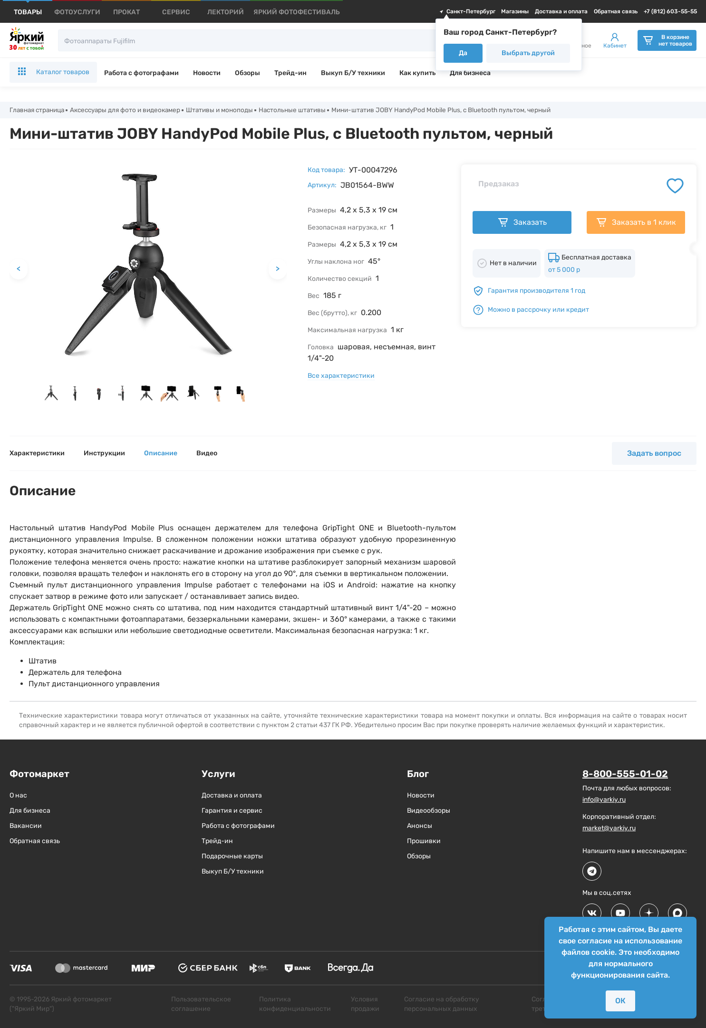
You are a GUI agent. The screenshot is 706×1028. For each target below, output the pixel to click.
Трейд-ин (290, 73)
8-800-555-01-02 (625, 774)
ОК (620, 1000)
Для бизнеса (470, 73)
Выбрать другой (528, 53)
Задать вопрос (654, 453)
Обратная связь (616, 11)
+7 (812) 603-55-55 (670, 11)
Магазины (515, 11)
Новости (207, 73)
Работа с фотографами (141, 73)
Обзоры (247, 73)
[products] (28, 12)
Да (463, 53)
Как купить (417, 73)
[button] (51, 394)
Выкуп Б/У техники (353, 73)
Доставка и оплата (561, 11)
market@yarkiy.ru (609, 828)
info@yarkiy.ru (604, 800)
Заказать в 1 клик (636, 223)
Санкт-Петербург (467, 11)
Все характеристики (341, 376)
